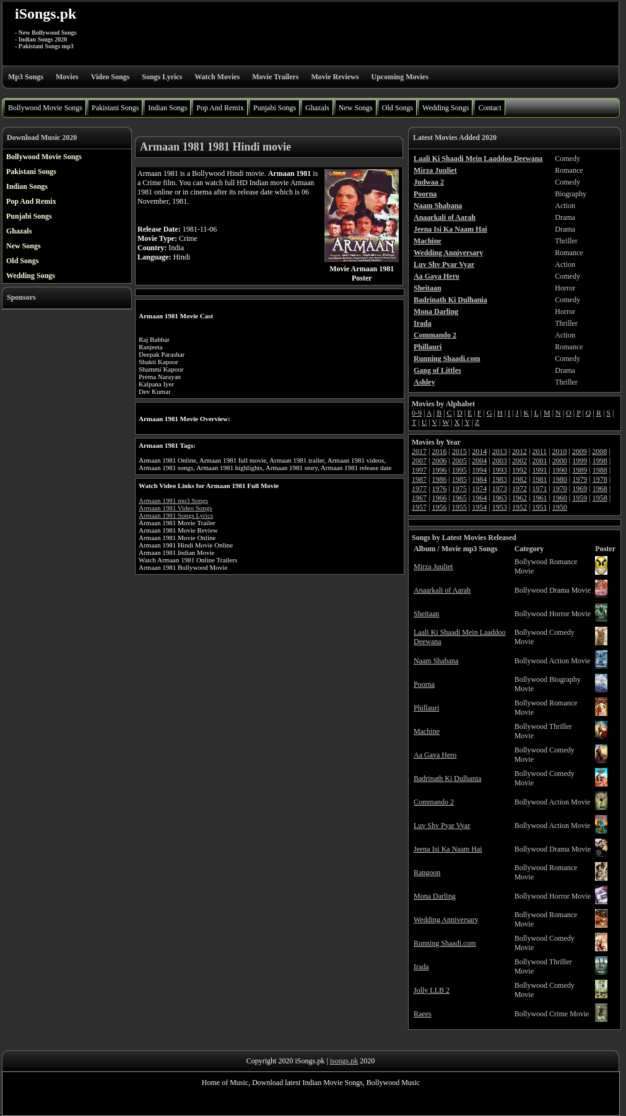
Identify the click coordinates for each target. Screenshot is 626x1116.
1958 (600, 498)
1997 (419, 470)
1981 (539, 479)
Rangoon (427, 872)
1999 (579, 460)
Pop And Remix (220, 107)
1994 (479, 470)
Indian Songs (167, 107)
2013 (499, 451)
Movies (67, 76)
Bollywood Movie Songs (45, 107)
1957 (419, 507)
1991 (539, 470)
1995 (459, 470)
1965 (459, 498)
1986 (439, 479)
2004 (479, 460)
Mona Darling (435, 896)
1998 (600, 460)
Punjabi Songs (274, 107)
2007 (419, 460)
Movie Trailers (275, 76)
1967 (419, 498)
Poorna (424, 684)
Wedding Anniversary (446, 919)
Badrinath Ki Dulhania (447, 778)
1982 (519, 479)
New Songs (356, 107)
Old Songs (397, 107)
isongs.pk (344, 1061)
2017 (419, 451)
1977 (419, 488)
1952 (519, 507)
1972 (519, 488)
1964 (479, 498)
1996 (439, 470)
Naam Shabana (436, 660)
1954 (479, 507)
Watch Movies (217, 76)
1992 (519, 470)
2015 (459, 451)
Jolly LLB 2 (432, 990)
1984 (479, 479)
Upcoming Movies (399, 76)
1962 (519, 498)
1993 (499, 470)
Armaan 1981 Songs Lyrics (176, 515)
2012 (519, 451)
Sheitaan (426, 613)
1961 (539, 498)
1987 (419, 479)
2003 (499, 460)
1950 (559, 507)
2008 (599, 451)
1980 (559, 479)
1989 (579, 470)
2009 (579, 451)
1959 (579, 498)
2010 (559, 451)
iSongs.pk (45, 14)
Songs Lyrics (162, 76)
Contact (489, 107)
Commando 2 (434, 802)
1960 (559, 498)
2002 (519, 460)
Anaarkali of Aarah (442, 590)
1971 (539, 488)
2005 (459, 460)
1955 (459, 507)
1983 (499, 479)
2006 (439, 460)
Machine (427, 731)
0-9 (417, 413)
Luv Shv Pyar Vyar (442, 825)
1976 (439, 488)
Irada (421, 966)
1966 (439, 498)
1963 (499, 498)
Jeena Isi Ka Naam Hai (448, 849)
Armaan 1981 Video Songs (175, 508)
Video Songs (110, 76)
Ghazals (317, 107)
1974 (479, 488)
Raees (423, 1013)
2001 (539, 460)
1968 (600, 488)
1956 (439, 507)
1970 (559, 488)
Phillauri (426, 708)
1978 (600, 479)
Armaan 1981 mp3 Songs (173, 500)
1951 (539, 507)
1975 (459, 488)
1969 (579, 488)
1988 (600, 470)
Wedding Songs (445, 107)
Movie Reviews (335, 76)
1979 (579, 479)
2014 (479, 451)
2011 (539, 451)
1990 (559, 470)
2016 (439, 451)
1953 (499, 507)
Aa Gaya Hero (435, 755)
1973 (499, 488)
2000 (559, 460)
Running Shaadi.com (445, 943)
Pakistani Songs (115, 107)
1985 (459, 479)
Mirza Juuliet (433, 566)
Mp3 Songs (25, 76)
